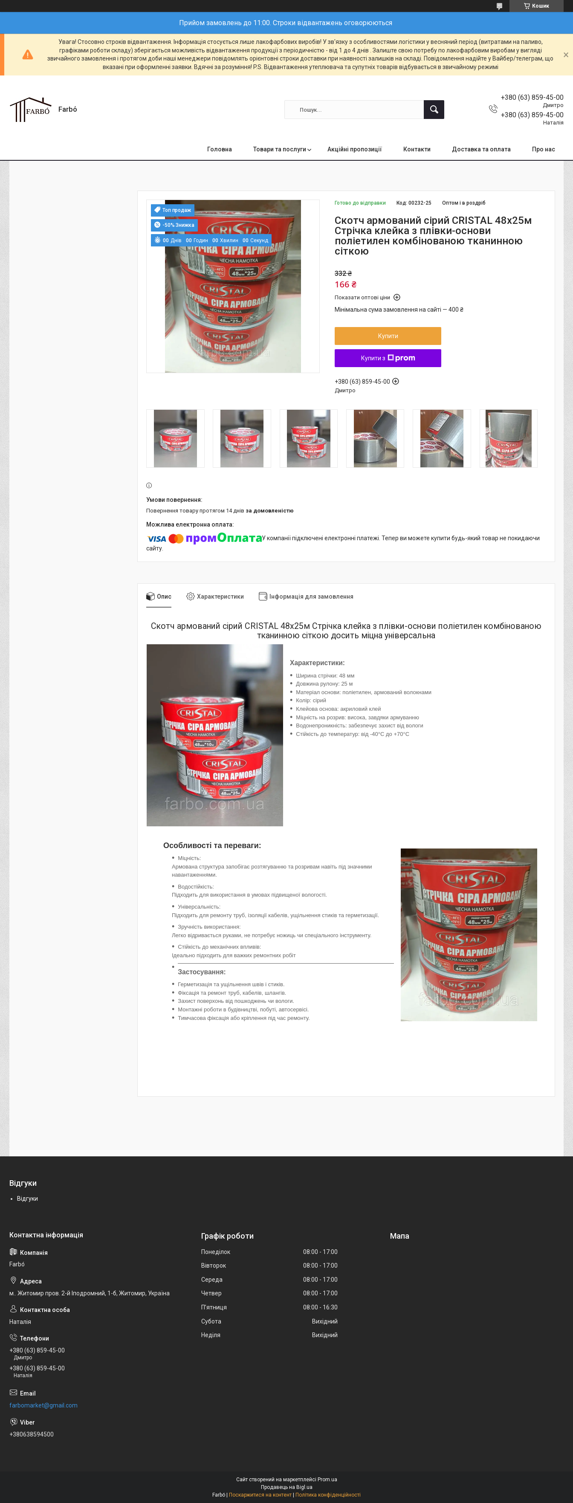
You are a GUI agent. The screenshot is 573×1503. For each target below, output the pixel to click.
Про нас (543, 149)
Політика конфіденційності (328, 1495)
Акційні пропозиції (354, 149)
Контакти (417, 149)
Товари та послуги (279, 149)
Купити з (388, 358)
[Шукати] (434, 109)
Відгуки (27, 1198)
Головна (219, 149)
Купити (388, 336)
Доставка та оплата (481, 149)
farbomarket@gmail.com (43, 1405)
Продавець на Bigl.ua (287, 1487)
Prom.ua (327, 1480)
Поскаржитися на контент (260, 1495)
